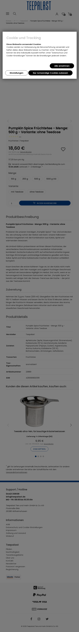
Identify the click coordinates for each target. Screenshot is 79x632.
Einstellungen (16, 73)
